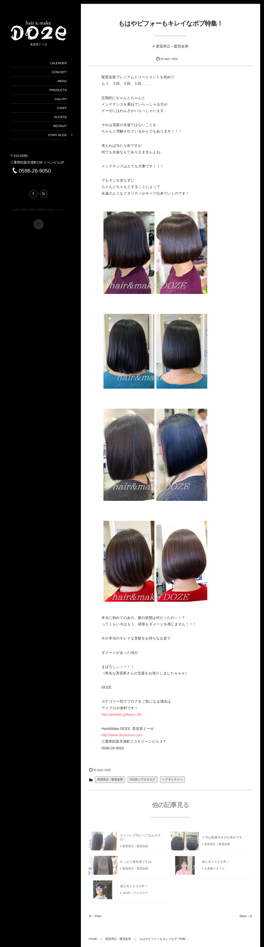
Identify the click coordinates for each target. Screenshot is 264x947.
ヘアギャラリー (172, 779)
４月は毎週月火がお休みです (222, 839)
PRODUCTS (58, 90)
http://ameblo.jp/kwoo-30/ (121, 714)
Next (246, 916)
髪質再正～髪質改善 (172, 46)
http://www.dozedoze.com (122, 735)
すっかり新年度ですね (135, 863)
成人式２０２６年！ (216, 863)
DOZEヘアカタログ (142, 779)
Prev (95, 916)
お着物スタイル (214, 870)
